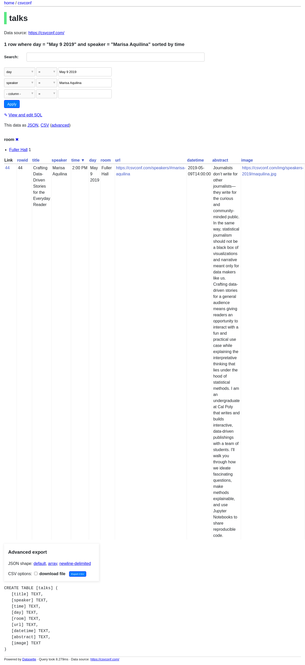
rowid (22, 160)
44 (7, 168)
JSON (33, 125)
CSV (45, 125)
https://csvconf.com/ (46, 33)
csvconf (24, 3)
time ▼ (78, 160)
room (106, 160)
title (36, 160)
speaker (59, 160)
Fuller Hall (18, 150)
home (9, 3)
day (92, 160)
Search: (11, 57)
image (247, 160)
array (52, 563)
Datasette (29, 659)
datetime (195, 160)
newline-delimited (75, 563)
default (40, 563)
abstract (220, 160)
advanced (60, 125)
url (117, 160)
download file (50, 574)
